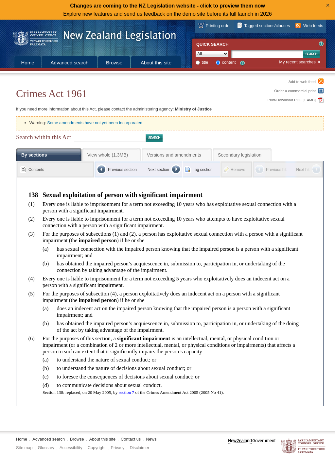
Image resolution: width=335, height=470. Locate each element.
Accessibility (71, 447)
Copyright (97, 447)
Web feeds (313, 25)
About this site (156, 62)
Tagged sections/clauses (267, 25)
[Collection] (212, 54)
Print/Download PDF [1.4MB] (292, 100)
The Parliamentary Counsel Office (303, 446)
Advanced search (70, 62)
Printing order (218, 25)
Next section (158, 169)
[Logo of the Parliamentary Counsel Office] (91, 36)
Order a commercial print (295, 91)
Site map (24, 447)
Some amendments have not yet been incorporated (94, 122)
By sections (34, 155)
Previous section (122, 169)
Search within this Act (43, 137)
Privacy (118, 447)
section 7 (126, 392)
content (229, 62)
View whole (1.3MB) (107, 155)
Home (27, 62)
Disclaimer (139, 447)
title (205, 62)
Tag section (203, 169)
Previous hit (276, 169)
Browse (114, 62)
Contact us (131, 439)
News (151, 439)
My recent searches (297, 62)
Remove (238, 169)
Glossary (46, 447)
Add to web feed (302, 82)
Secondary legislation (239, 155)
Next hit (302, 169)
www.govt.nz (252, 446)
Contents (36, 169)
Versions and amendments (174, 155)
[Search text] (267, 54)
